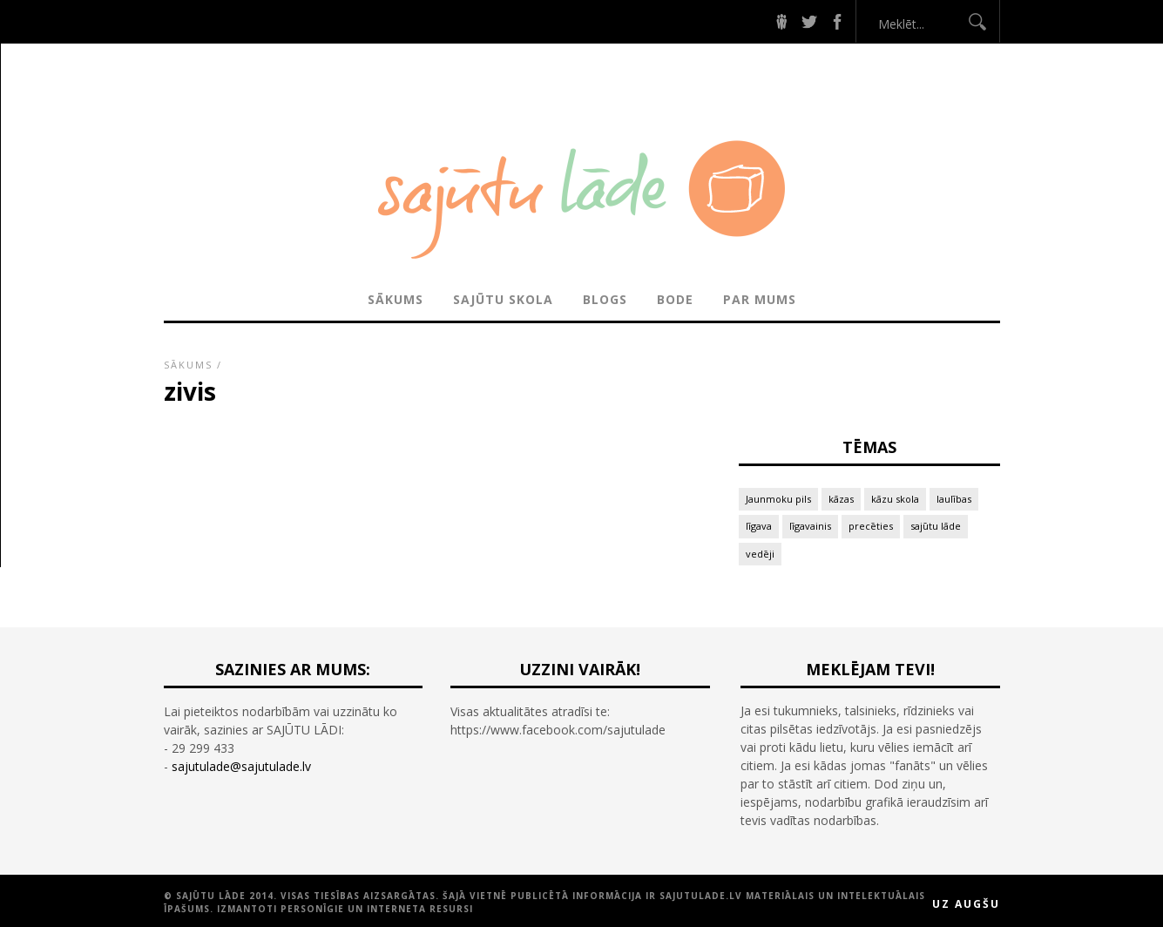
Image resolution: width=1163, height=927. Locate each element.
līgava (759, 525)
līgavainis (810, 525)
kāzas (841, 498)
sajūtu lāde (935, 525)
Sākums (395, 299)
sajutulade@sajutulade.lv (241, 766)
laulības (953, 498)
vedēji (760, 553)
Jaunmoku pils (778, 498)
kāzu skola (895, 498)
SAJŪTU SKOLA (503, 299)
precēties (871, 525)
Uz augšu (966, 904)
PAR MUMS (759, 299)
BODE (675, 299)
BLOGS (605, 299)
